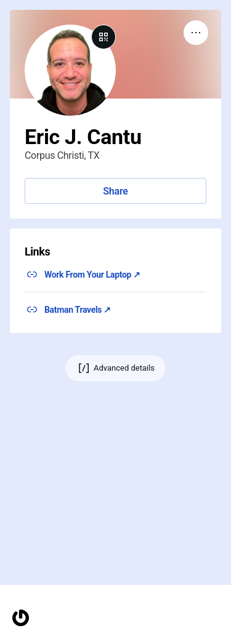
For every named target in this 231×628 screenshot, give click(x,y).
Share (115, 191)
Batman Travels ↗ (77, 310)
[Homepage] (20, 618)
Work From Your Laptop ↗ (92, 275)
